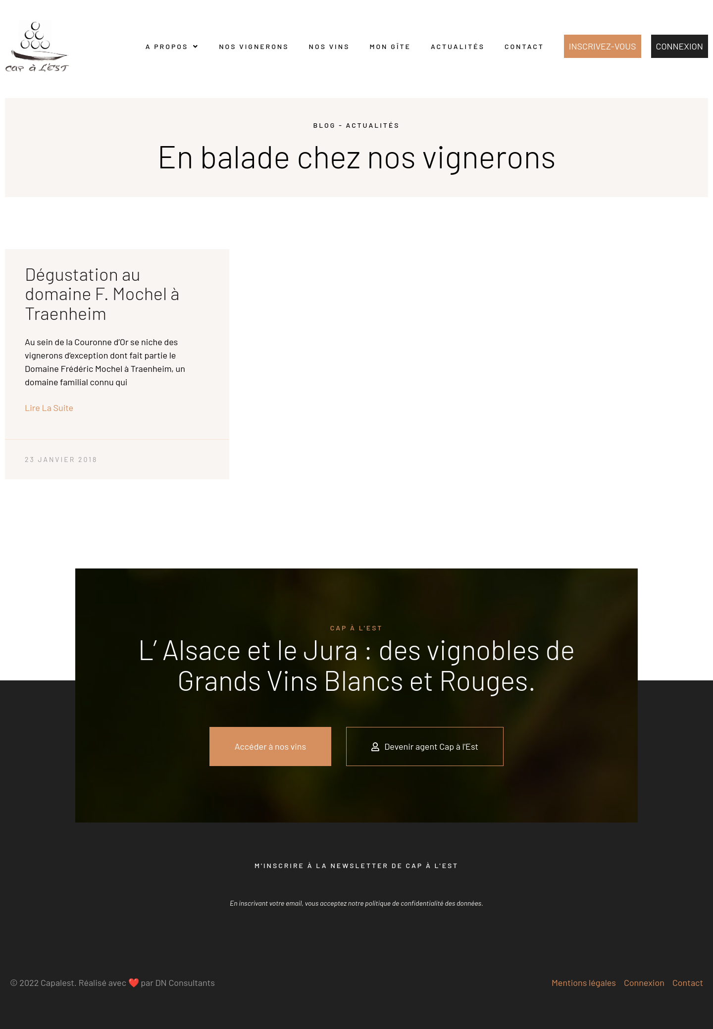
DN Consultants (184, 982)
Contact (524, 46)
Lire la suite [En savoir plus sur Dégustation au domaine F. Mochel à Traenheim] (49, 407)
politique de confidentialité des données (423, 903)
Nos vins (329, 46)
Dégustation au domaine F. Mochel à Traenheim (102, 293)
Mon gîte (390, 46)
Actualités (458, 46)
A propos (172, 46)
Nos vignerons (254, 46)
